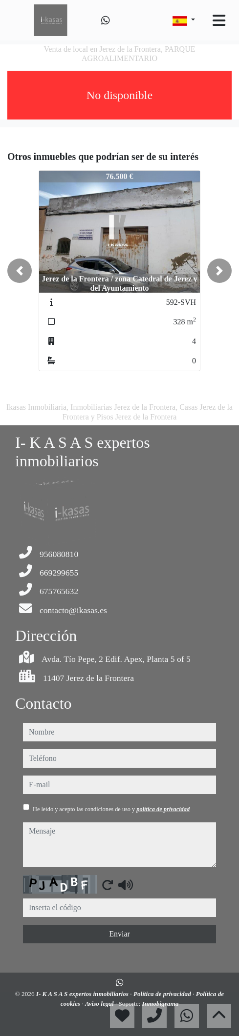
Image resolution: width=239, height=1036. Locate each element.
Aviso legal (100, 1003)
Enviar (119, 934)
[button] (19, 271)
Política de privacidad (163, 993)
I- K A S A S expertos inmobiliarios (83, 993)
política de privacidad (163, 809)
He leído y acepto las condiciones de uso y (111, 809)
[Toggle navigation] (219, 20)
